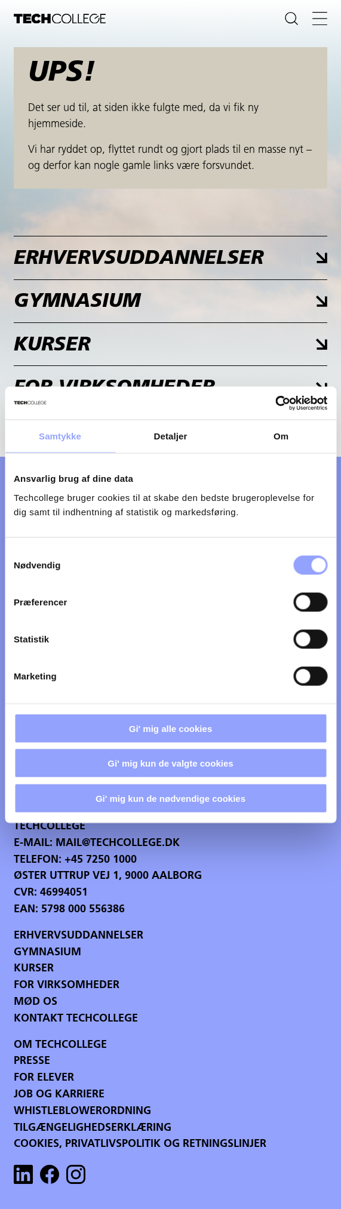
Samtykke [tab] (60, 436)
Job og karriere (59, 1094)
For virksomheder (66, 985)
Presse (32, 1061)
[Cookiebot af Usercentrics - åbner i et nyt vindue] (275, 403)
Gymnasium (47, 952)
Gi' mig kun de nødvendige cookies (170, 798)
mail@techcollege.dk (118, 843)
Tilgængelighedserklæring (92, 1128)
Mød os (35, 1002)
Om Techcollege (60, 1045)
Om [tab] (281, 436)
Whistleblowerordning (82, 1111)
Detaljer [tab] (171, 436)
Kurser (34, 968)
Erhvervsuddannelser (78, 936)
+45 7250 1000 (100, 860)
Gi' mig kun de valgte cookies (170, 763)
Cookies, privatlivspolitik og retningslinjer (140, 1144)
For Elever (44, 1078)
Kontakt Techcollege (76, 1019)
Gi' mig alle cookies (170, 728)
